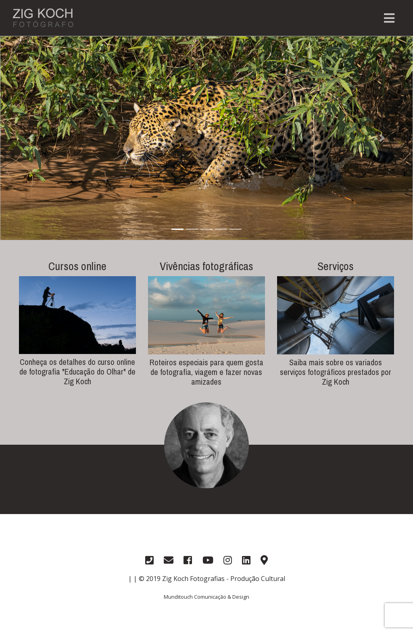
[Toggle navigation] (389, 18)
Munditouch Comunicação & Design (206, 596)
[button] (31, 138)
